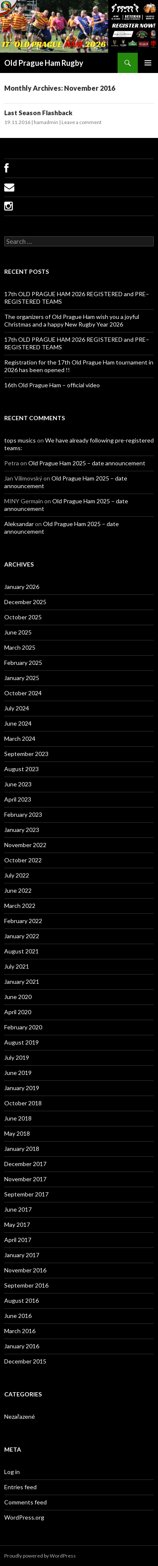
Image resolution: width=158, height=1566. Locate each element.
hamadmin (46, 122)
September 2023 (26, 753)
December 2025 (25, 601)
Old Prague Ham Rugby (43, 63)
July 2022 (16, 875)
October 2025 (23, 617)
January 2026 (21, 586)
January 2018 (21, 1148)
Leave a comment (82, 122)
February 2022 (23, 920)
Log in (12, 1471)
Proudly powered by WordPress (40, 1555)
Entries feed (20, 1486)
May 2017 (17, 1224)
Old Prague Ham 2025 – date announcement (86, 463)
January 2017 (21, 1254)
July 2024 (16, 708)
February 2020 (23, 1027)
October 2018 (23, 1103)
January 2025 (21, 677)
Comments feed (25, 1502)
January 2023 (21, 829)
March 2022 (19, 905)
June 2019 (18, 1072)
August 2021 (21, 951)
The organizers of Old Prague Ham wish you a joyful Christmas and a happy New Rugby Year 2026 (71, 320)
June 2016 (18, 1315)
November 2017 (25, 1179)
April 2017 (17, 1239)
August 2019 (21, 1042)
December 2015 (25, 1361)
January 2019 (21, 1087)
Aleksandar (19, 523)
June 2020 (18, 996)
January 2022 (21, 936)
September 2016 (26, 1285)
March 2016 (19, 1330)
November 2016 (25, 1270)
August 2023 (21, 768)
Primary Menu (148, 63)
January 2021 (21, 981)
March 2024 (19, 738)
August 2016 (21, 1300)
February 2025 (23, 662)
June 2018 (18, 1118)
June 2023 (18, 784)
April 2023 (17, 799)
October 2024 (23, 693)
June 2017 (18, 1209)
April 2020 (17, 1011)
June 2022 (18, 890)
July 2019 (16, 1057)
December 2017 (25, 1163)
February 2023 (23, 814)
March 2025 (19, 647)
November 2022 (25, 844)
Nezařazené (19, 1416)
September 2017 (26, 1194)
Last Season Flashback (38, 112)
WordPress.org (24, 1517)
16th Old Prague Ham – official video (52, 385)
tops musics (20, 440)
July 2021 (16, 966)
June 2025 (18, 632)
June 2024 (18, 723)
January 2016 (21, 1346)
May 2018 (17, 1133)
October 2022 (23, 860)
